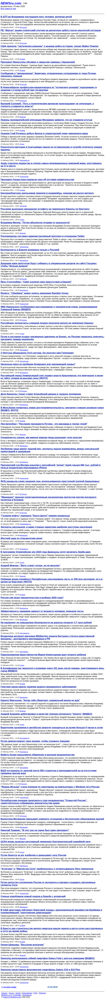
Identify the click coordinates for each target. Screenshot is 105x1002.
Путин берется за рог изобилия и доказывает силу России (33, 855)
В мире (22, 59)
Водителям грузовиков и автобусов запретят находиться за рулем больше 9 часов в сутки (52, 727)
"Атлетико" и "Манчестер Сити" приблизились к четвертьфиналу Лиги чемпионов (47, 869)
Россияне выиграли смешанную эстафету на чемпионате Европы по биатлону (45, 209)
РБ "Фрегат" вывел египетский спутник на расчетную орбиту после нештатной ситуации (51, 30)
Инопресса (24, 260)
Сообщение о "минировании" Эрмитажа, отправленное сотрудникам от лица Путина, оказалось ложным (48, 74)
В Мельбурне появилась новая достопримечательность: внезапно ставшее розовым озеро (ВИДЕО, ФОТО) (52, 409)
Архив (18, 993)
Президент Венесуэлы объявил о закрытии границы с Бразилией (38, 62)
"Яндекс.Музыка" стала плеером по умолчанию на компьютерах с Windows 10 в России (50, 787)
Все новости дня (8, 9)
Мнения (23, 117)
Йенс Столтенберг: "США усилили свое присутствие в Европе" (36, 282)
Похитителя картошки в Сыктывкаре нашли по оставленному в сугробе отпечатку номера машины (51, 148)
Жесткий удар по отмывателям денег (22, 538)
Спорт (22, 144)
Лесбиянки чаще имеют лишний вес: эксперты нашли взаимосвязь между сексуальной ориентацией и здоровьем (50, 450)
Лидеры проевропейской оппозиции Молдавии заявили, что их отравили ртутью (46, 120)
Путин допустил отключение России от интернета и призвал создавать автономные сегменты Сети (48, 883)
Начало (4, 993)
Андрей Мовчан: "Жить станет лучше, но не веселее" (30, 565)
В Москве (17, 995)
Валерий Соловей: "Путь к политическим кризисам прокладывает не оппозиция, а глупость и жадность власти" (47, 105)
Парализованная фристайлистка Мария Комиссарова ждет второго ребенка (43, 654)
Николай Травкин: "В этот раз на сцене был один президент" (35, 830)
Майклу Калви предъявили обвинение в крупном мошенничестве (38, 754)
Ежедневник (27, 993)
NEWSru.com (11, 3)
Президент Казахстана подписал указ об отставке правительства (37, 179)
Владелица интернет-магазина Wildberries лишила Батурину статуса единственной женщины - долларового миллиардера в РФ (47, 637)
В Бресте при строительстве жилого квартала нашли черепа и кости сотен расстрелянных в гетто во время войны (52, 929)
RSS (35, 993)
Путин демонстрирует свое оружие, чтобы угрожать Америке (35, 741)
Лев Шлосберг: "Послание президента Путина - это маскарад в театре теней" (44, 424)
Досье (11, 993)
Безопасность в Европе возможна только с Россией (30, 250)
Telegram (42, 993)
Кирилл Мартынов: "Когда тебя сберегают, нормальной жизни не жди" (40, 700)
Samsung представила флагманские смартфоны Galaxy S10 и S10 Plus (40, 969)
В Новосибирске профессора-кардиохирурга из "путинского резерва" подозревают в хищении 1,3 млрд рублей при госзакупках (49, 88)
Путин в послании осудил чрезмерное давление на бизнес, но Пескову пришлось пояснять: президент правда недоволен (52, 338)
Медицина (24, 446)
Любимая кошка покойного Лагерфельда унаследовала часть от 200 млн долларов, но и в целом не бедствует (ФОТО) (51, 580)
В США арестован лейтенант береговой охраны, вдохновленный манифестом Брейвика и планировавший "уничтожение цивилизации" (51, 911)
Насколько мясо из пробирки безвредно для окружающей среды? (38, 364)
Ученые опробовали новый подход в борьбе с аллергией (33, 896)
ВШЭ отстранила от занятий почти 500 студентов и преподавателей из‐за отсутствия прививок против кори (48, 772)
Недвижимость (25, 524)
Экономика (24, 350)
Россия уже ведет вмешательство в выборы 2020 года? (32, 597)
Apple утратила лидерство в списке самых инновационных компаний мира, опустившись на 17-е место (51, 164)
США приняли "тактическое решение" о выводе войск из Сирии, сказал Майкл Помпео (49, 46)
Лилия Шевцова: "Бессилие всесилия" (22, 944)
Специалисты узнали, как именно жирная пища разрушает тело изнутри (41, 437)
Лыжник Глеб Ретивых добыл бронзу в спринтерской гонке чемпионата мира (44, 133)
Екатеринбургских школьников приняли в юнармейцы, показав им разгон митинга (47, 193)
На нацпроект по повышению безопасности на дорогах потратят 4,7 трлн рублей (46, 622)
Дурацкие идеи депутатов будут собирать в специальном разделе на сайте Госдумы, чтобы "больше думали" (49, 264)
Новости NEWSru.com (12, 997)
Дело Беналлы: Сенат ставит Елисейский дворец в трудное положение (41, 394)
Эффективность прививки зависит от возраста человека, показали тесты (42, 611)
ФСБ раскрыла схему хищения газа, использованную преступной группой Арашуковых (50, 481)
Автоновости (24, 160)
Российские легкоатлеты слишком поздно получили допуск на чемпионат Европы (47, 323)
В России (23, 27)
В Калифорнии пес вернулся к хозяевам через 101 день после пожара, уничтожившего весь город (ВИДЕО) (52, 669)
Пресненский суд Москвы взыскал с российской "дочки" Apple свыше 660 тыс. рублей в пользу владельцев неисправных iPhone (51, 466)
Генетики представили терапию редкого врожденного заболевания (38, 686)
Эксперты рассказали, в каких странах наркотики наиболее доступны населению (46, 527)
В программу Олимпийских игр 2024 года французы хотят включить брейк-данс (46, 552)
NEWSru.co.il (6, 995)
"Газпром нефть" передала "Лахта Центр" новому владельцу (35, 515)
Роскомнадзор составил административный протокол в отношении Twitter (43, 236)
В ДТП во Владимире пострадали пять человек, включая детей (36, 16)
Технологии (24, 177)
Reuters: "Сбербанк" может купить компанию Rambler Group (34, 293)
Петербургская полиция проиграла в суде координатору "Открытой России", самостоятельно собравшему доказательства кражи (44, 801)
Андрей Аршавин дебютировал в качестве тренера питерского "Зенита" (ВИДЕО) (46, 714)
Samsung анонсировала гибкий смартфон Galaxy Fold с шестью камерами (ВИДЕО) (48, 958)
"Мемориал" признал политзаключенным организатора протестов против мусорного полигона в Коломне (48, 498)
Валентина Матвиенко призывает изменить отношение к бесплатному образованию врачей (52, 819)
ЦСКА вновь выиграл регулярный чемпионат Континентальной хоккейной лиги (46, 841)
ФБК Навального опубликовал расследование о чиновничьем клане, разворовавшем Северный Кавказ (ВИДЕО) (49, 308)
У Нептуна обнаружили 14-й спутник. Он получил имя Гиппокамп (37, 353)
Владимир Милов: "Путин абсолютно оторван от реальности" (35, 222)
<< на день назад (8, 987)
